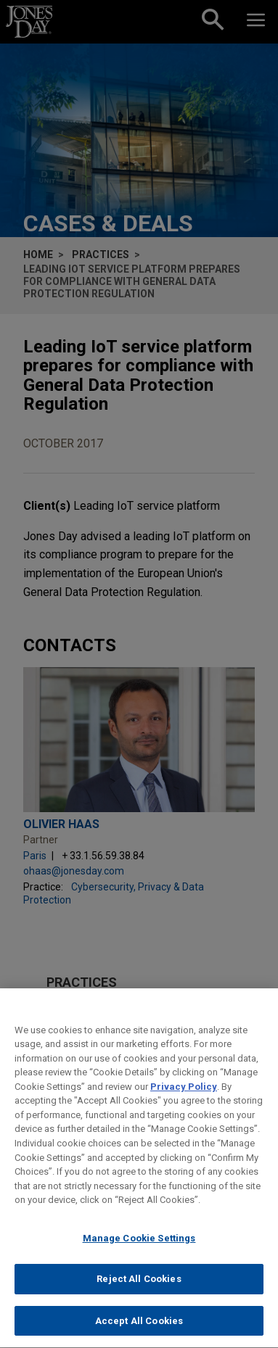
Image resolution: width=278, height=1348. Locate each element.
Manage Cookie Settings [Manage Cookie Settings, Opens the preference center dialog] (139, 1247)
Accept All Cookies (139, 1330)
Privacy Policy (183, 1096)
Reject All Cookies (139, 1288)
